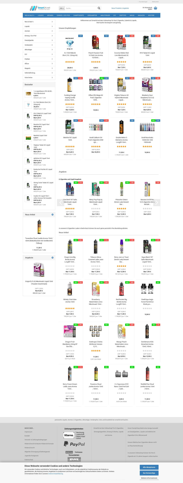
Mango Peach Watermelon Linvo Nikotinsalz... (121, 344)
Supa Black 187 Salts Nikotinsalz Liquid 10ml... (147, 259)
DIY (114, 15)
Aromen (50, 15)
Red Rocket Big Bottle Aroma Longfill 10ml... (121, 302)
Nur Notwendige (149, 473)
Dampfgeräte (78, 15)
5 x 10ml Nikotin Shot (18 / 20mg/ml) (70, 54)
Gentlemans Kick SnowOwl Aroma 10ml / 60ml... (147, 344)
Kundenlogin (142, 2)
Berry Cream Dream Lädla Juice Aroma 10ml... (70, 386)
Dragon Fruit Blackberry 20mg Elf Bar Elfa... (70, 344)
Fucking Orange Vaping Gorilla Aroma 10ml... (70, 97)
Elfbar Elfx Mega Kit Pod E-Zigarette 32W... (96, 97)
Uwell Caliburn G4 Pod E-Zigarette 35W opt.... (95, 140)
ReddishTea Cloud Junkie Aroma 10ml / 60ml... (147, 386)
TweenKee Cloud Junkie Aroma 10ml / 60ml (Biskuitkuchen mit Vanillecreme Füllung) (39, 240)
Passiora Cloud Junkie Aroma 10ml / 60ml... (96, 386)
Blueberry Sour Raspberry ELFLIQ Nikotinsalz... (147, 97)
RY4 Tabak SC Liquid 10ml (147, 54)
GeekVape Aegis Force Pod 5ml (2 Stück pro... (147, 302)
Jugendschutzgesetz (31, 456)
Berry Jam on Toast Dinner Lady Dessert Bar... (121, 259)
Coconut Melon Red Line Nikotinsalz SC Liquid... (121, 55)
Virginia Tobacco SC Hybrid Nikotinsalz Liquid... (121, 97)
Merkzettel (155, 2)
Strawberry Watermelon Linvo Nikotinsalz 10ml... (95, 302)
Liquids (41, 15)
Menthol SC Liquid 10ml (70, 139)
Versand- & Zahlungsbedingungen (36, 440)
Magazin (141, 15)
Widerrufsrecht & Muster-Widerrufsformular (39, 444)
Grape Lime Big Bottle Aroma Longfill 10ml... (69, 259)
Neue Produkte (116, 8)
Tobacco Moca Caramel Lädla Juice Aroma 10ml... (95, 259)
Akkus (132, 15)
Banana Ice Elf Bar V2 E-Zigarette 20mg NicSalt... (147, 202)
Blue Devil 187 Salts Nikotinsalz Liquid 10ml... (70, 202)
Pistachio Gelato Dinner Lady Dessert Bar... (121, 202)
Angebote (125, 8)
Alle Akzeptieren (149, 467)
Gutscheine (28, 77)
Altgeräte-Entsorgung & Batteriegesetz (37, 452)
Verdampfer (92, 15)
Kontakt (27, 436)
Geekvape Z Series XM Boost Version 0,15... (95, 344)
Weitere (151, 15)
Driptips (122, 15)
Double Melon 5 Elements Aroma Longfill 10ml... (122, 140)
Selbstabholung (30, 73)
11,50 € (39, 248)
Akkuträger (105, 15)
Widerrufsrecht (30, 448)
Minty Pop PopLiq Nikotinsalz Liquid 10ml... (95, 202)
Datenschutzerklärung (55, 474)
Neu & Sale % (29, 15)
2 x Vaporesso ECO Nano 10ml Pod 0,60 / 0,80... (121, 386)
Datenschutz (29, 460)
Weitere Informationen (149, 478)
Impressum (28, 432)
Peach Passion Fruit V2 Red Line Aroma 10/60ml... (96, 55)
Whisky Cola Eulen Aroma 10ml (70, 301)
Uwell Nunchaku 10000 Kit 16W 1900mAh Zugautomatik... (147, 140)
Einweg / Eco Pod (63, 15)
